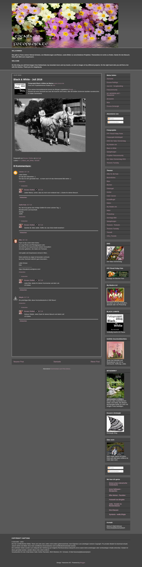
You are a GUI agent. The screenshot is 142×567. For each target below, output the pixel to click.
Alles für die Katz (112, 174)
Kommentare (113, 122)
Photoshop (110, 214)
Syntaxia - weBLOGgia (117, 514)
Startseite (57, 362)
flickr (108, 102)
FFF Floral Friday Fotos (115, 133)
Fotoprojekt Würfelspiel (115, 137)
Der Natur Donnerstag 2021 (116, 159)
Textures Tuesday (113, 163)
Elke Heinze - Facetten (117, 495)
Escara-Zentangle (113, 106)
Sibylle (21, 297)
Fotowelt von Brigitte (116, 500)
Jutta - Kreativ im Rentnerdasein (115, 505)
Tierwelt (36, 160)
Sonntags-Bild (111, 218)
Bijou (108, 181)
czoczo (21, 172)
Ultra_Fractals (111, 236)
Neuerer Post (19, 362)
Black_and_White (28, 160)
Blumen (109, 185)
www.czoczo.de (59, 83)
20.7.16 (40, 190)
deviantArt (110, 99)
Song (70, 89)
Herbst (109, 192)
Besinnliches (111, 177)
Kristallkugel (111, 199)
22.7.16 (26, 297)
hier (54, 85)
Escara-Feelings (112, 82)
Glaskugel (110, 188)
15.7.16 (26, 172)
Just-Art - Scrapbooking (115, 86)
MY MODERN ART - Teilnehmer (114, 94)
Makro (109, 203)
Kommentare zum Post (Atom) (60, 369)
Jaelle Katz (22, 205)
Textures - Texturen (113, 225)
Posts (111, 119)
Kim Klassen (113, 510)
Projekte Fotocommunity (115, 155)
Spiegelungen (111, 152)
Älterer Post (95, 362)
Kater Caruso (111, 196)
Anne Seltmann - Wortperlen (115, 490)
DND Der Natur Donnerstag (116, 141)
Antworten (22, 181)
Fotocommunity (112, 90)
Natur (108, 210)
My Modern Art (112, 144)
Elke (20, 240)
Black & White (111, 148)
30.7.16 (40, 280)
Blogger (82, 562)
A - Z (20, 160)
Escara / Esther (29, 190)
